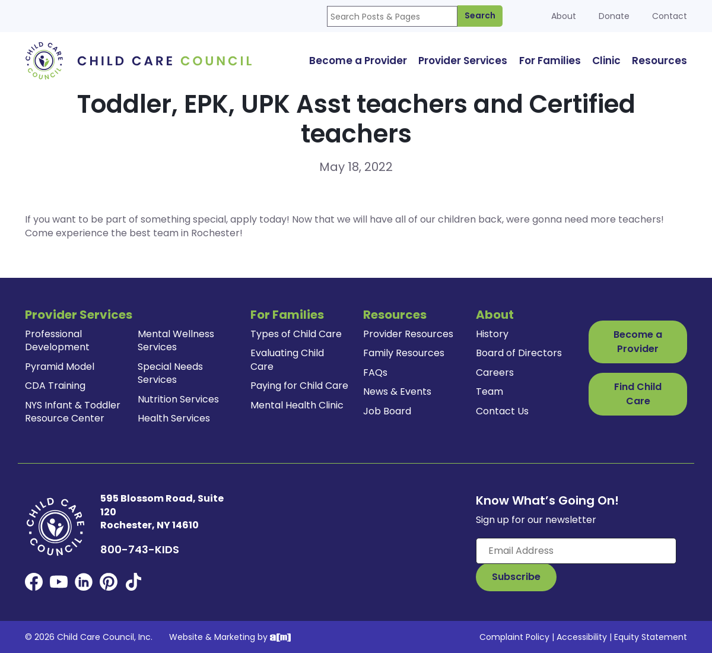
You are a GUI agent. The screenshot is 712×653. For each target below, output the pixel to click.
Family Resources (403, 353)
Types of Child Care (296, 334)
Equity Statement (650, 637)
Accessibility (582, 637)
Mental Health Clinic (297, 405)
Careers (495, 372)
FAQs (375, 372)
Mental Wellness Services (176, 340)
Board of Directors (519, 353)
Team (489, 391)
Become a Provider (638, 342)
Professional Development (57, 340)
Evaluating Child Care (287, 359)
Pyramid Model (59, 366)
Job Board (387, 411)
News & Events (397, 391)
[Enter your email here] (576, 551)
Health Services (174, 418)
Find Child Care (638, 394)
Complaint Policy (514, 637)
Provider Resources (408, 334)
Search (480, 15)
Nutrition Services (178, 399)
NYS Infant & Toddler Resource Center (72, 411)
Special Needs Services (170, 373)
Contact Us (502, 411)
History (492, 334)
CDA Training (55, 385)
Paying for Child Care (299, 385)
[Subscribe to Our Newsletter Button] (516, 577)
